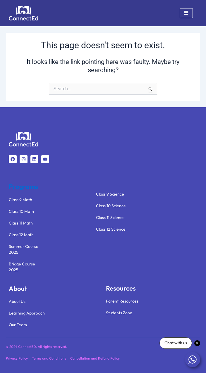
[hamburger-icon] (186, 13)
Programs (23, 186)
